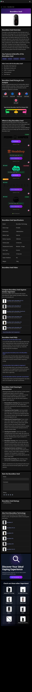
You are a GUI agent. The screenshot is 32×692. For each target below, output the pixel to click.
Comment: (5, 482)
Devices (4, 7)
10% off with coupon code (16, 155)
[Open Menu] (29, 1)
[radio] (4, 495)
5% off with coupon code (16, 172)
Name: (4, 476)
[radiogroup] (8, 495)
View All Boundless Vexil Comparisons (11, 332)
